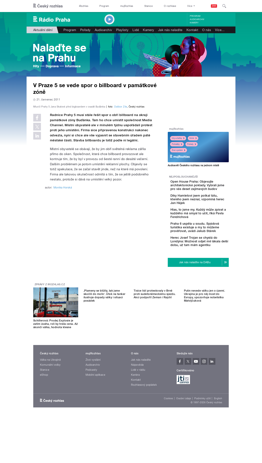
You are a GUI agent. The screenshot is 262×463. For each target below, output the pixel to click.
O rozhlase (170, 6)
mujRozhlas (126, 6)
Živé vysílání (178, 150)
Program (104, 6)
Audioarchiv (197, 19)
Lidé (136, 30)
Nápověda (137, 397)
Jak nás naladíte (170, 30)
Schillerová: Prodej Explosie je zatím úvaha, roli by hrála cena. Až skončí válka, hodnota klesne (55, 353)
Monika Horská (62, 258)
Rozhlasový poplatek (144, 417)
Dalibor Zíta (120, 177)
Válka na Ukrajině (50, 392)
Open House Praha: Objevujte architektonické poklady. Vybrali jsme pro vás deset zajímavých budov (207, 189)
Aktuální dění (42, 30)
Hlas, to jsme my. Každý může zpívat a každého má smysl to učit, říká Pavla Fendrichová (208, 226)
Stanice (148, 6)
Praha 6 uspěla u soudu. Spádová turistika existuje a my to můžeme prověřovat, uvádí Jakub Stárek (208, 246)
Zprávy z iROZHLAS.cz (50, 313)
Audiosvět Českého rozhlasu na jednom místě (193, 165)
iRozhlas (83, 6)
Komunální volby (50, 397)
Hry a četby (178, 138)
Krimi (193, 138)
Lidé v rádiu (138, 402)
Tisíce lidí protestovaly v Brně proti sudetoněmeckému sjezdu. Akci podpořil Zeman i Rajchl (155, 353)
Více (220, 30)
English (218, 431)
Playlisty (122, 30)
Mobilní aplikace (95, 407)
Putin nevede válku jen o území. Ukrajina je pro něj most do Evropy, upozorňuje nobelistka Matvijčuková (204, 354)
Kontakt (192, 30)
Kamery (194, 23)
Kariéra (135, 407)
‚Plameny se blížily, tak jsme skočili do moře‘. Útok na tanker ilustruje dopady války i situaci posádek (104, 354)
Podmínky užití (202, 431)
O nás (206, 30)
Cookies (168, 431)
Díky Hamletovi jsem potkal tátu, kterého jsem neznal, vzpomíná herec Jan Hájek (207, 208)
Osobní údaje (183, 431)
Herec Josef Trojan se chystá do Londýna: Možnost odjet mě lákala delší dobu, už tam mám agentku (207, 267)
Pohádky (177, 144)
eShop (44, 407)
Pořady (85, 30)
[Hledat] (224, 6)
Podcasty (91, 402)
